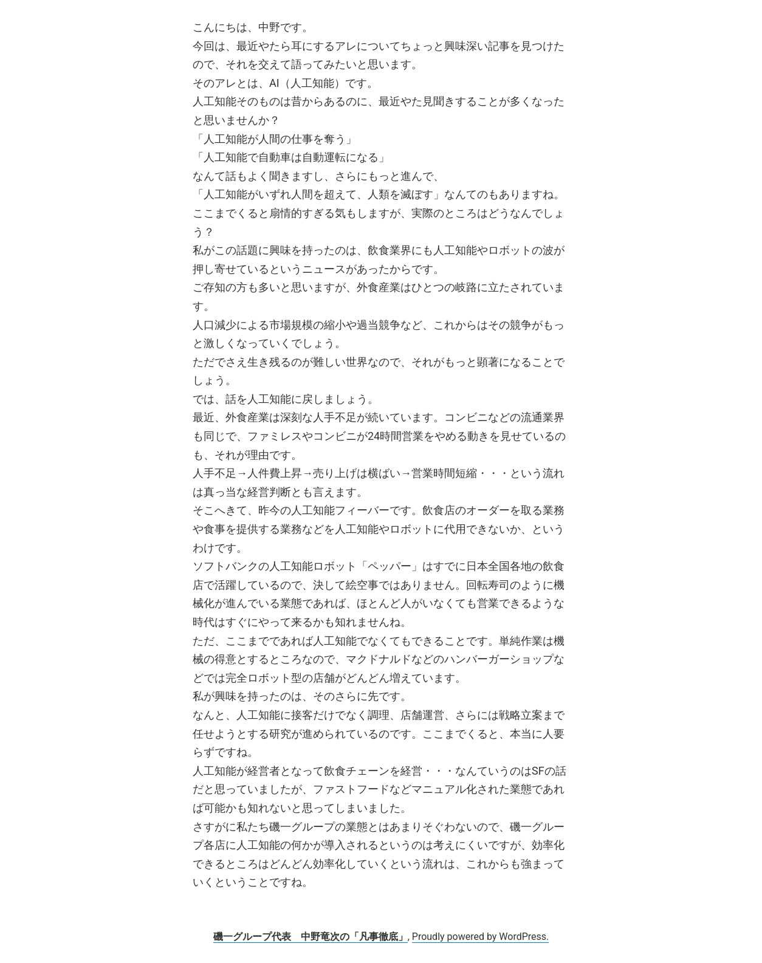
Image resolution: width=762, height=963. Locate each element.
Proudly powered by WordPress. (480, 936)
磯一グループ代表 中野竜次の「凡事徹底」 (310, 936)
